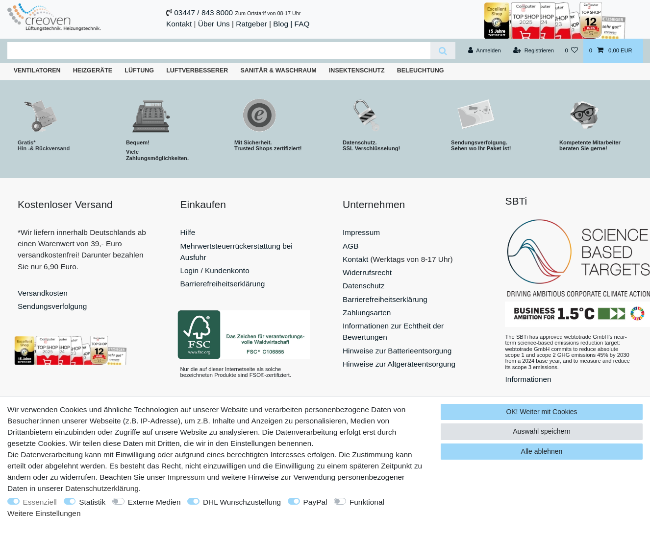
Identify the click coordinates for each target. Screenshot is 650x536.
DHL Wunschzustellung (242, 502)
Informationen (528, 379)
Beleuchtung (420, 70)
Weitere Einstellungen (43, 513)
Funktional (367, 502)
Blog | (282, 24)
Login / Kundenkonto (215, 270)
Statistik (92, 502)
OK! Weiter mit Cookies (541, 412)
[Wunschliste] (571, 51)
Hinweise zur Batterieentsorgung (397, 351)
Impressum (361, 232)
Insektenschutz (357, 70)
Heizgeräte (92, 70)
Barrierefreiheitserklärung (222, 284)
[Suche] (442, 50)
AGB (351, 246)
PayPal (315, 502)
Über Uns (214, 24)
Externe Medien (154, 502)
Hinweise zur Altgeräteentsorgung (399, 364)
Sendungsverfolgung (52, 306)
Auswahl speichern (542, 431)
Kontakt (179, 24)
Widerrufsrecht (367, 272)
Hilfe (188, 232)
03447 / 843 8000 (203, 12)
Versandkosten (43, 293)
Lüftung (139, 70)
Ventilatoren (37, 70)
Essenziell (40, 502)
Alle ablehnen (542, 451)
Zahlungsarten (367, 312)
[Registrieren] (533, 51)
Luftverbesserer (197, 70)
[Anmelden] (484, 51)
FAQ (302, 24)
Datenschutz (364, 285)
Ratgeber (251, 24)
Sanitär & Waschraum (278, 70)
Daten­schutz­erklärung (102, 488)
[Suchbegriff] (218, 50)
